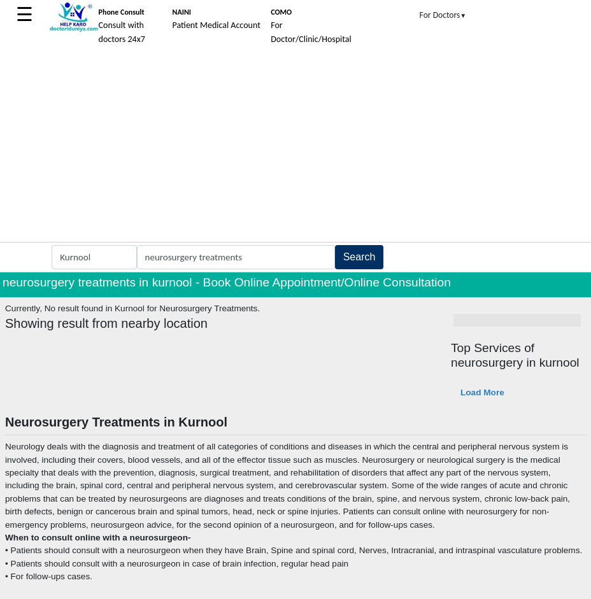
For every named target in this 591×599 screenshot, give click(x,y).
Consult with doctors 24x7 (122, 26)
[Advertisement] (295, 146)
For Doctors (443, 15)
